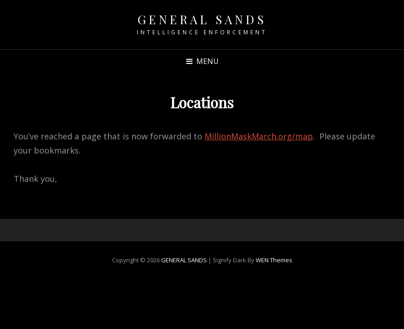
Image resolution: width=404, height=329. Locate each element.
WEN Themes (274, 260)
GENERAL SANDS (202, 19)
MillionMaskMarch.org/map (259, 136)
